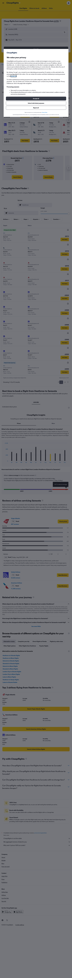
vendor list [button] (13, 76)
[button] (36, 98)
